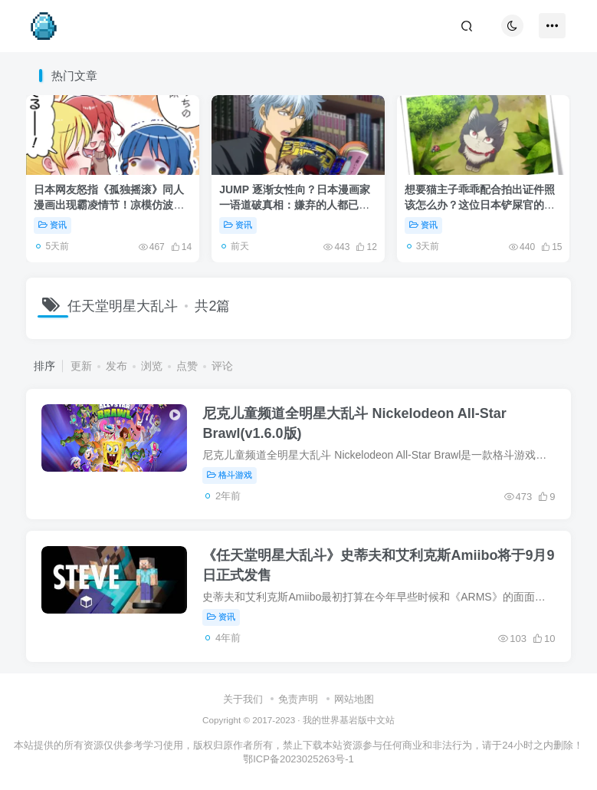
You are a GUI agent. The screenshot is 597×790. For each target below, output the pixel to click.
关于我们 (243, 699)
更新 (81, 366)
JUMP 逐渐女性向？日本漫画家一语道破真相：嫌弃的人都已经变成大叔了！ (294, 204)
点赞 (187, 366)
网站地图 (354, 699)
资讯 (52, 224)
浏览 (151, 366)
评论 (222, 366)
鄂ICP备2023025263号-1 (298, 759)
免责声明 (298, 699)
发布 (116, 366)
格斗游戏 (229, 474)
